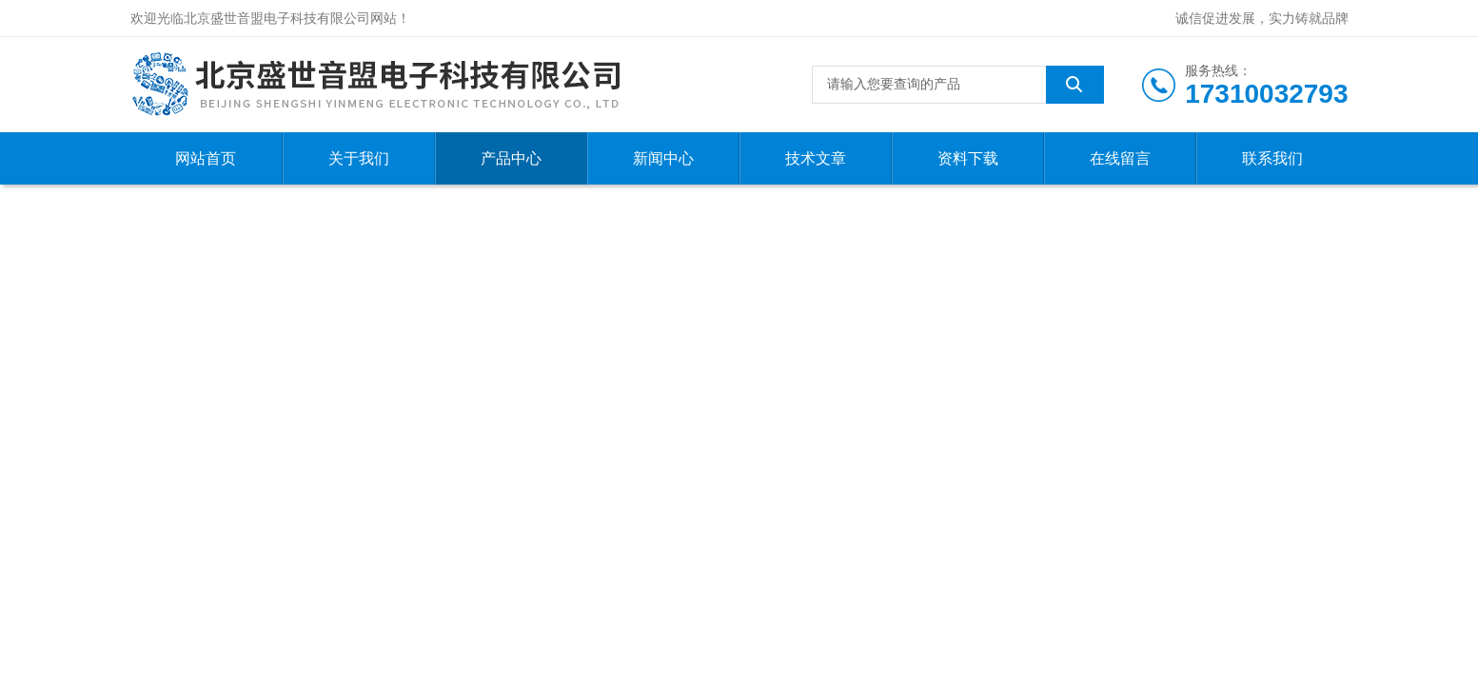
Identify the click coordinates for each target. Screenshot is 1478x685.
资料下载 (967, 158)
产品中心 (511, 158)
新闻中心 (663, 158)
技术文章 (815, 158)
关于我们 (358, 158)
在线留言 (1120, 158)
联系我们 (1272, 158)
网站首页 (205, 158)
